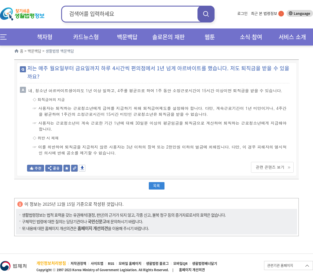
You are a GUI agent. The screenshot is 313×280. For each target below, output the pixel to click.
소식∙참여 (251, 37)
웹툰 (210, 37)
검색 (206, 14)
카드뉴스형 (86, 37)
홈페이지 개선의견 (192, 269)
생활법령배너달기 (204, 263)
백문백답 (127, 37)
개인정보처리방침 (51, 263)
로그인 (242, 13)
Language (302, 13)
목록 (156, 185)
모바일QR (180, 263)
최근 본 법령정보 (267, 13)
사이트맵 (97, 263)
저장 (82, 168)
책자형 (44, 37)
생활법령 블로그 (157, 263)
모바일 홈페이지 (130, 263)
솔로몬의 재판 (168, 37)
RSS (111, 263)
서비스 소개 (292, 37)
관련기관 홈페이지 (280, 265)
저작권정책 (78, 263)
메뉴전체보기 (5, 37)
